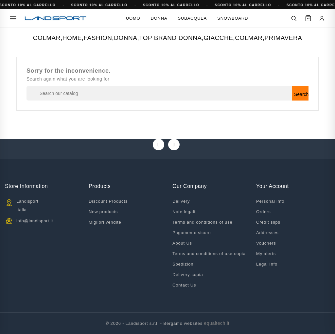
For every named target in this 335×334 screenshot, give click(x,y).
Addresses (267, 232)
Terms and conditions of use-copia (209, 253)
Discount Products (108, 201)
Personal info (270, 201)
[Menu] (13, 18)
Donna (159, 18)
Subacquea (192, 18)
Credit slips (268, 222)
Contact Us (184, 285)
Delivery (181, 201)
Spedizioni (183, 264)
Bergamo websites (183, 323)
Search (301, 94)
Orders (263, 211)
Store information (26, 186)
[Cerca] (293, 18)
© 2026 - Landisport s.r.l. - (135, 323)
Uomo (133, 18)
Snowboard (232, 18)
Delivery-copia (187, 274)
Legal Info (266, 264)
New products (103, 211)
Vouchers (266, 243)
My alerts (266, 253)
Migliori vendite (105, 222)
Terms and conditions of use (202, 222)
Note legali (183, 211)
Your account (272, 186)
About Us (182, 243)
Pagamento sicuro (191, 232)
